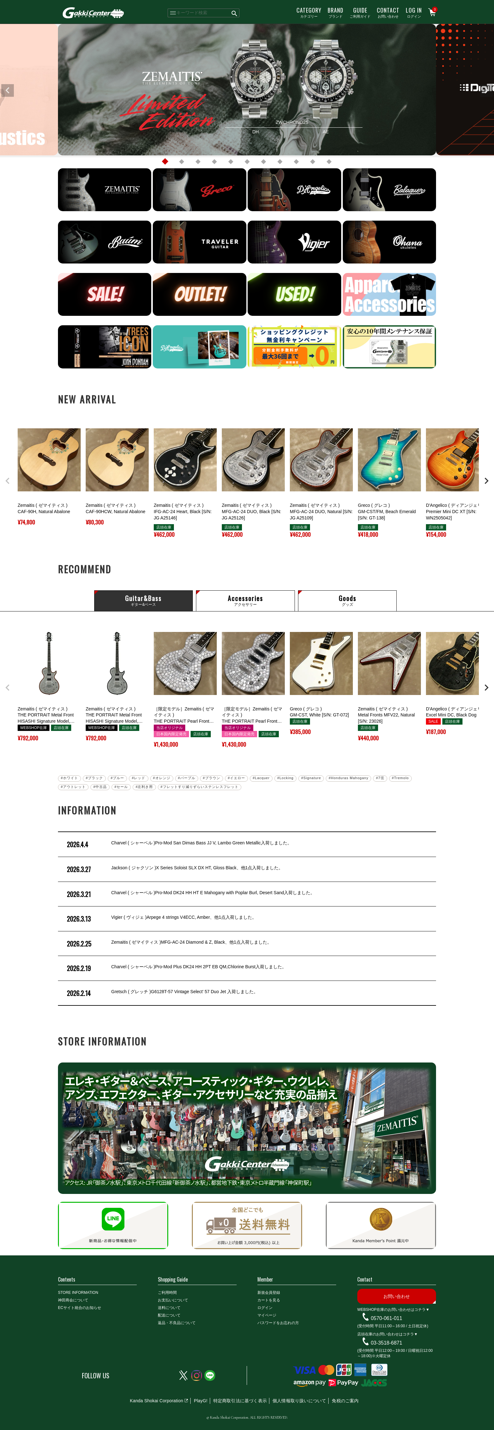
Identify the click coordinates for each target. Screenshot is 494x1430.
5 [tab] (230, 161)
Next (486, 90)
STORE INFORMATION (78, 1292)
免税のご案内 (345, 1400)
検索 (234, 13)
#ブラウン (211, 778)
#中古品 (100, 787)
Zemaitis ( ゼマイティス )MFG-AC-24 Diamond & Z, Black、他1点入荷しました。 (169, 943)
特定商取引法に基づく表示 (240, 1400)
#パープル (186, 778)
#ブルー (117, 778)
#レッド (138, 778)
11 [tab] (329, 161)
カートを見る (268, 1300)
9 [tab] (296, 161)
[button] (7, 481)
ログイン (414, 12)
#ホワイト (69, 778)
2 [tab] (181, 161)
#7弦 (380, 778)
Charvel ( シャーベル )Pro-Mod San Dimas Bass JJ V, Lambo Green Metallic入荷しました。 (179, 844)
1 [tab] (165, 161)
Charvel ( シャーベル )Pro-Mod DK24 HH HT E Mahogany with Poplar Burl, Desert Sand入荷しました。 (190, 894)
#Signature (311, 778)
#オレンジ (161, 778)
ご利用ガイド (360, 12)
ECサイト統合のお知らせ (79, 1308)
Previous (7, 90)
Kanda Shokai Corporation (156, 1400)
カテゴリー (308, 12)
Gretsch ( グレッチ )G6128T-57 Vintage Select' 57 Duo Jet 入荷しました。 (162, 993)
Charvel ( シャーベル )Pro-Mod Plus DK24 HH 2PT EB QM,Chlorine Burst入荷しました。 (176, 968)
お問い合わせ (388, 12)
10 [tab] (312, 161)
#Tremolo (400, 778)
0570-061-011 (386, 1318)
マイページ (266, 1315)
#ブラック (94, 778)
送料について (169, 1308)
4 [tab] (214, 161)
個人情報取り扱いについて (299, 1400)
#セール (121, 787)
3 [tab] (198, 161)
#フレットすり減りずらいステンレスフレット (199, 787)
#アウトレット (73, 787)
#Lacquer (261, 778)
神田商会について (73, 1300)
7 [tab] (263, 161)
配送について (169, 1315)
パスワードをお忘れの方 (278, 1323)
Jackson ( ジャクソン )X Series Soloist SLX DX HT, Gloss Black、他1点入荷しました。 (174, 869)
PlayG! (200, 1400)
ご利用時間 (167, 1292)
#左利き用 (144, 787)
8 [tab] (280, 161)
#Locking (285, 778)
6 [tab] (247, 161)
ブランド (335, 12)
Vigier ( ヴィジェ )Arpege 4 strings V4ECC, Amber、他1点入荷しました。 (161, 918)
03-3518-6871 (386, 1343)
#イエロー (236, 778)
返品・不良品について (177, 1323)
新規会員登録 (268, 1292)
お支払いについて (173, 1300)
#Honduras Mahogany (348, 778)
